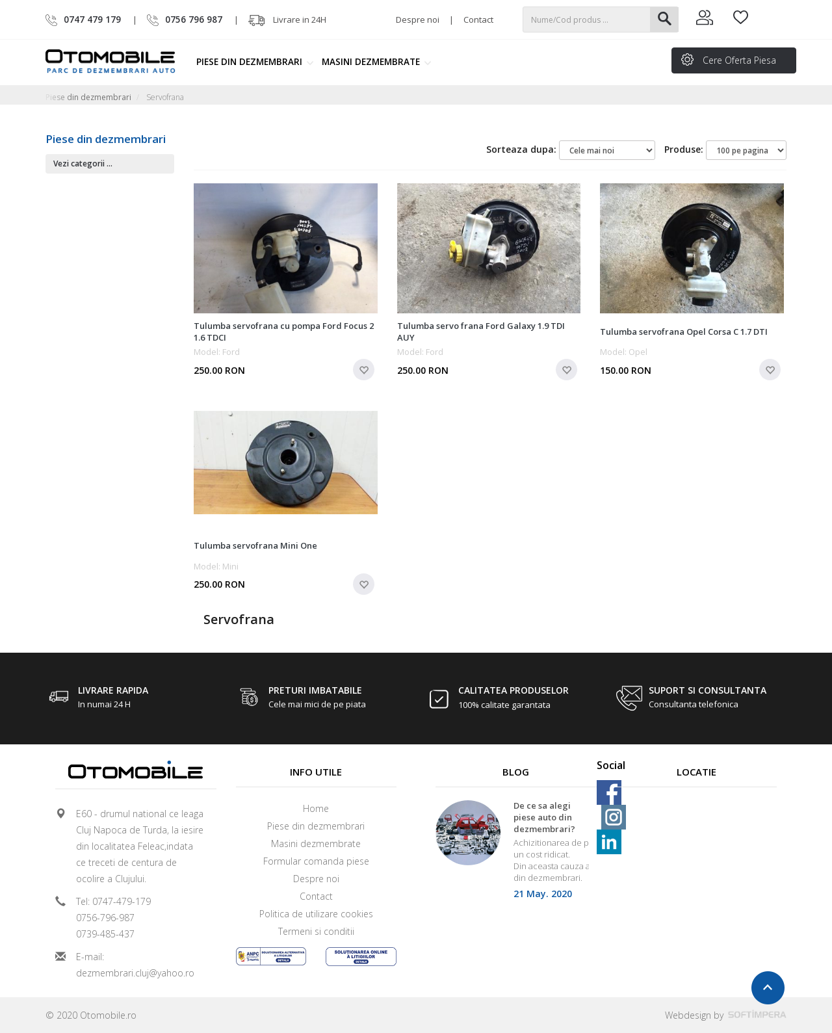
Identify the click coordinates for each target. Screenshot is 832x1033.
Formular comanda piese (316, 861)
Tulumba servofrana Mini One (255, 545)
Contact (478, 19)
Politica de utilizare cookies (316, 914)
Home (316, 808)
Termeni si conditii (316, 931)
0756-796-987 (105, 917)
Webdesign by (725, 1015)
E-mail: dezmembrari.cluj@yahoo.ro (135, 964)
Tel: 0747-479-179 (113, 901)
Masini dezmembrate (377, 62)
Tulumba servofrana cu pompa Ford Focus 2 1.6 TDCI (284, 331)
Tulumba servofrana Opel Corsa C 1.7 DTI (684, 331)
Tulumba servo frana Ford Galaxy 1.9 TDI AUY (481, 331)
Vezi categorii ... (82, 163)
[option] (516, 854)
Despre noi (417, 19)
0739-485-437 (105, 934)
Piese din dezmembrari (255, 62)
